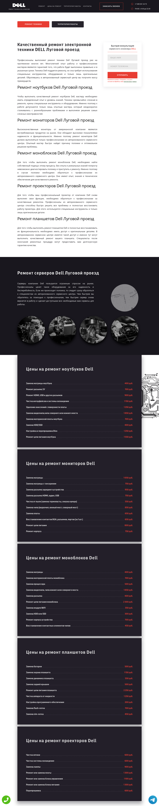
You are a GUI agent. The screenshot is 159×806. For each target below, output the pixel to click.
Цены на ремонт (54, 6)
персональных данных (130, 81)
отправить (122, 75)
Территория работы (72, 6)
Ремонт (42, 6)
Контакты (87, 6)
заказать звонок (111, 6)
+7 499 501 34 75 (141, 4)
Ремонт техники (33, 24)
